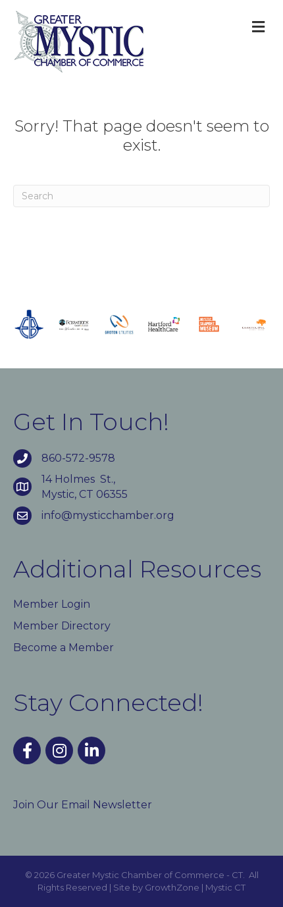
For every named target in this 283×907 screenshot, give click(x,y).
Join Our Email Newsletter (82, 804)
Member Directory (62, 626)
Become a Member (63, 647)
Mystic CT (225, 887)
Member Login (51, 604)
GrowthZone (172, 887)
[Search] (141, 196)
